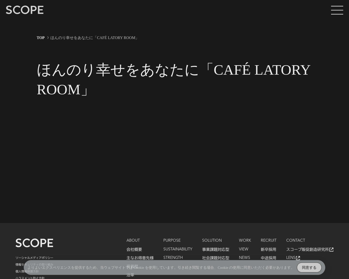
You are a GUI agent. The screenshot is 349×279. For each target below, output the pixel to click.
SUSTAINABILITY (177, 249)
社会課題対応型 (215, 258)
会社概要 (134, 249)
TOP (41, 38)
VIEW (243, 249)
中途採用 (268, 258)
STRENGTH (173, 258)
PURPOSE (172, 241)
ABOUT (133, 241)
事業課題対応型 (215, 249)
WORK (245, 241)
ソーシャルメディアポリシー (34, 257)
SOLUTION (212, 241)
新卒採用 (268, 249)
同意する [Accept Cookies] (309, 268)
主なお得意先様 (140, 258)
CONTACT (295, 241)
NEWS (244, 258)
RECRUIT (269, 241)
